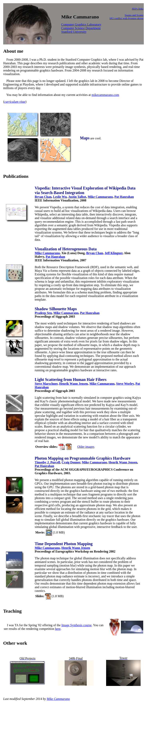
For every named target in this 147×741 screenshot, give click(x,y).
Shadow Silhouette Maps (56, 309)
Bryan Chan (43, 196)
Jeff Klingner (113, 253)
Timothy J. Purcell (47, 462)
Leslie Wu (60, 196)
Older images (85, 446)
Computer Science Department (81, 28)
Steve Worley (125, 383)
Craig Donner (71, 462)
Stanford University (74, 31)
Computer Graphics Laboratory (81, 24)
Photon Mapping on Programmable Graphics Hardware (82, 458)
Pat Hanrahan (124, 196)
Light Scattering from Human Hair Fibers (71, 379)
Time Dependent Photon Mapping (64, 544)
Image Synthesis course (76, 625)
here (58, 628)
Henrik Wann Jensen (73, 383)
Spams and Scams (134, 15)
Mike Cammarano (100, 196)
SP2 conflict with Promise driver (126, 18)
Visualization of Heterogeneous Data (66, 249)
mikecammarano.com (105, 95)
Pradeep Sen (43, 313)
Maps (85, 138)
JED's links (137, 8)
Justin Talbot (77, 196)
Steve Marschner (46, 383)
